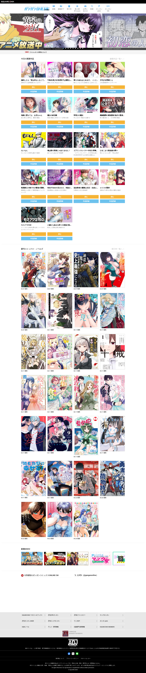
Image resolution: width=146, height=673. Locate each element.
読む (33, 87)
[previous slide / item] (2, 32)
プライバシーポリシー (72, 658)
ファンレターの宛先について (38, 52)
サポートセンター (86, 658)
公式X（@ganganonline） (87, 575)
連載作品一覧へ (117, 59)
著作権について (60, 658)
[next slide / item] (143, 32)
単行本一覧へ (118, 249)
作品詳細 (33, 91)
